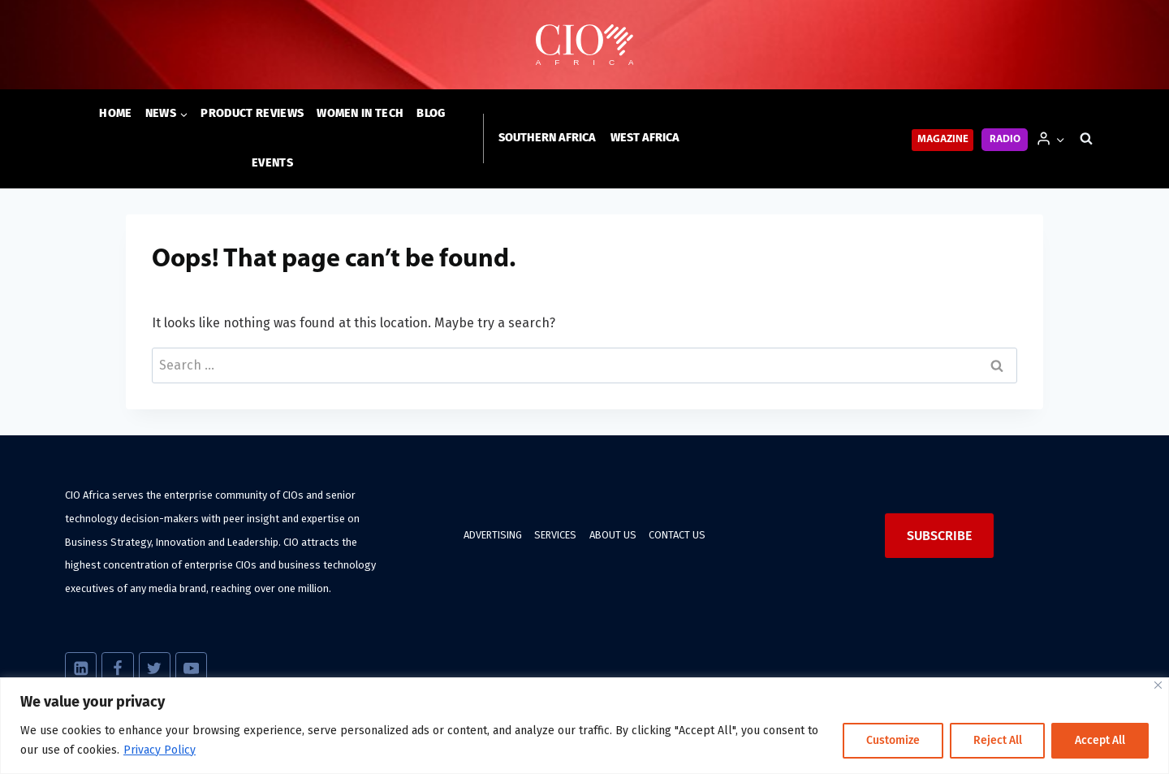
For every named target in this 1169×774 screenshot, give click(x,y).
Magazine (942, 139)
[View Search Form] (1086, 139)
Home (115, 113)
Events (272, 163)
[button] (1060, 138)
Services (555, 535)
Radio (1005, 139)
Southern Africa (547, 138)
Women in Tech (360, 113)
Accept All (1099, 740)
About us (612, 535)
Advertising (493, 535)
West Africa (644, 138)
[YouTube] (191, 668)
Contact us (677, 535)
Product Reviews (252, 113)
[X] (154, 668)
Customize (890, 740)
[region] (584, 725)
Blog (430, 113)
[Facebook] (117, 668)
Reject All (995, 740)
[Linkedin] (81, 668)
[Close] (1158, 685)
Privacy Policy (159, 750)
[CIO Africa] (584, 45)
